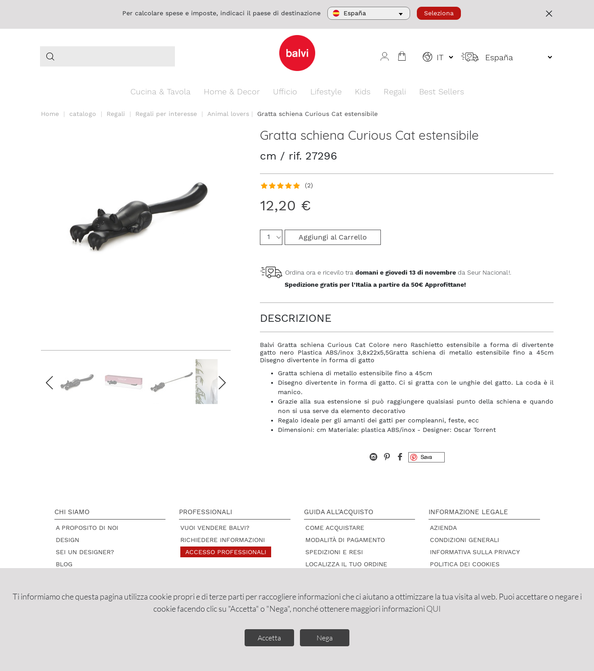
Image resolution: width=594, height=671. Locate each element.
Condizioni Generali (464, 539)
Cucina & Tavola (160, 91)
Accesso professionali (225, 551)
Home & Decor (232, 91)
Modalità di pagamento (345, 539)
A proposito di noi (87, 527)
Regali (395, 91)
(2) (309, 185)
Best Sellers (441, 91)
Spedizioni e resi (334, 551)
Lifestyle (326, 91)
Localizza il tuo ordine (346, 564)
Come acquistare (334, 527)
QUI (433, 608)
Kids (363, 91)
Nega (325, 637)
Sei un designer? (85, 551)
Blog (64, 564)
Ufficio (285, 91)
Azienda (443, 527)
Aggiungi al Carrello (333, 237)
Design (67, 539)
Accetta (269, 637)
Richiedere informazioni (222, 539)
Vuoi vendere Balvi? (215, 527)
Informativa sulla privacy (475, 551)
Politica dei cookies (465, 564)
